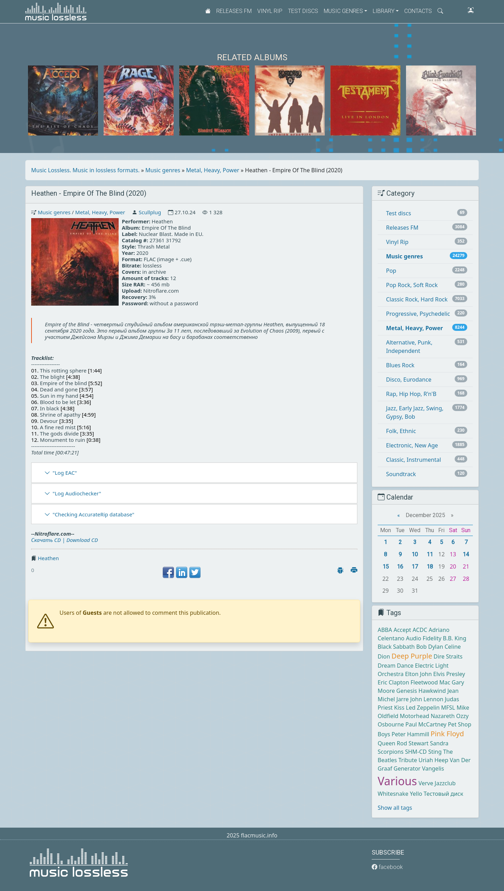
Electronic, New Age (412, 445)
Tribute (407, 760)
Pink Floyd (447, 733)
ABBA (385, 630)
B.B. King (454, 638)
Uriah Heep (433, 760)
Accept (402, 630)
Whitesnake (393, 794)
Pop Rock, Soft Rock (412, 285)
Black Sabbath (396, 646)
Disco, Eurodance (408, 379)
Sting (434, 752)
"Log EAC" (64, 472)
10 (415, 554)
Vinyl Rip (269, 11)
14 (466, 554)
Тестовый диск (443, 794)
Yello (416, 794)
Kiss (399, 707)
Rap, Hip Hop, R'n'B (411, 394)
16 (400, 566)
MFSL (448, 707)
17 (415, 566)
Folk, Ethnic (401, 431)
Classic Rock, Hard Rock (417, 299)
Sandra (439, 743)
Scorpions (391, 752)
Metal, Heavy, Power (212, 170)
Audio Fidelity (423, 638)
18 (430, 566)
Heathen (48, 558)
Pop (391, 270)
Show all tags (395, 808)
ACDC (420, 630)
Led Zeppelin (423, 707)
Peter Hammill (410, 734)
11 (430, 554)
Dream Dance (395, 665)
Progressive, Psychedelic (418, 314)
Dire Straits (448, 656)
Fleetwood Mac (430, 682)
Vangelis (433, 768)
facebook (387, 867)
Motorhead (414, 716)
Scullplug (150, 212)
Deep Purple (412, 656)
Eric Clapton (393, 682)
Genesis (406, 691)
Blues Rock (400, 365)
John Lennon (426, 699)
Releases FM (234, 11)
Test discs (303, 11)
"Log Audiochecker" (76, 493)
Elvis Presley (449, 674)
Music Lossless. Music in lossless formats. (85, 170)
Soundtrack (401, 474)
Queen (386, 743)
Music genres (162, 170)
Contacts (418, 11)
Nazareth (442, 716)
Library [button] (383, 11)
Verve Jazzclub (437, 783)
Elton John (418, 674)
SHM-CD (416, 752)
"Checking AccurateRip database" (93, 514)
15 (386, 566)
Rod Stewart (413, 743)
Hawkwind (432, 691)
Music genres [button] (343, 11)
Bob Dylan (429, 646)
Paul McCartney (425, 724)
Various (397, 780)
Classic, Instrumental (413, 460)
